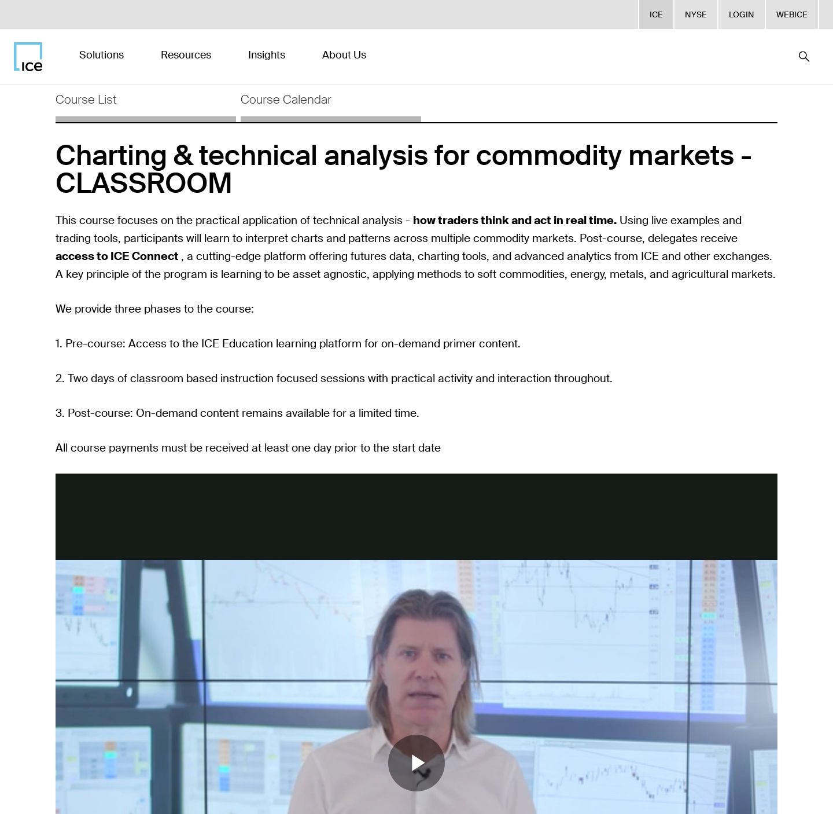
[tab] (146, 103)
